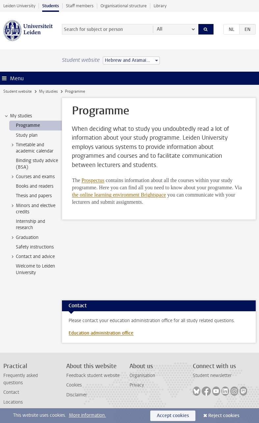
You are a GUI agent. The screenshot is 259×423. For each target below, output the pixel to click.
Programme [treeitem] (28, 125)
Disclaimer (76, 395)
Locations (13, 402)
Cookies (74, 385)
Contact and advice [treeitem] (32, 256)
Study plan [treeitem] (27, 135)
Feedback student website (93, 375)
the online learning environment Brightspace (119, 195)
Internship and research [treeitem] (30, 224)
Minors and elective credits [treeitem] (32, 208)
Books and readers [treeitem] (34, 186)
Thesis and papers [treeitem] (34, 196)
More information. (87, 415)
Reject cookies (223, 415)
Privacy (137, 385)
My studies (48, 91)
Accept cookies (173, 415)
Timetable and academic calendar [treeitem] (31, 148)
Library (160, 6)
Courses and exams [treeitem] (32, 177)
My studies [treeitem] (18, 116)
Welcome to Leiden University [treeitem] (35, 269)
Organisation (142, 375)
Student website (17, 91)
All (159, 29)
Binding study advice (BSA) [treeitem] (37, 163)
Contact (11, 392)
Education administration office (101, 333)
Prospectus (92, 180)
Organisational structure (124, 6)
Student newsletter (212, 375)
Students (50, 6)
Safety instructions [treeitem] (35, 247)
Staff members (80, 6)
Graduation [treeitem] (24, 237)
